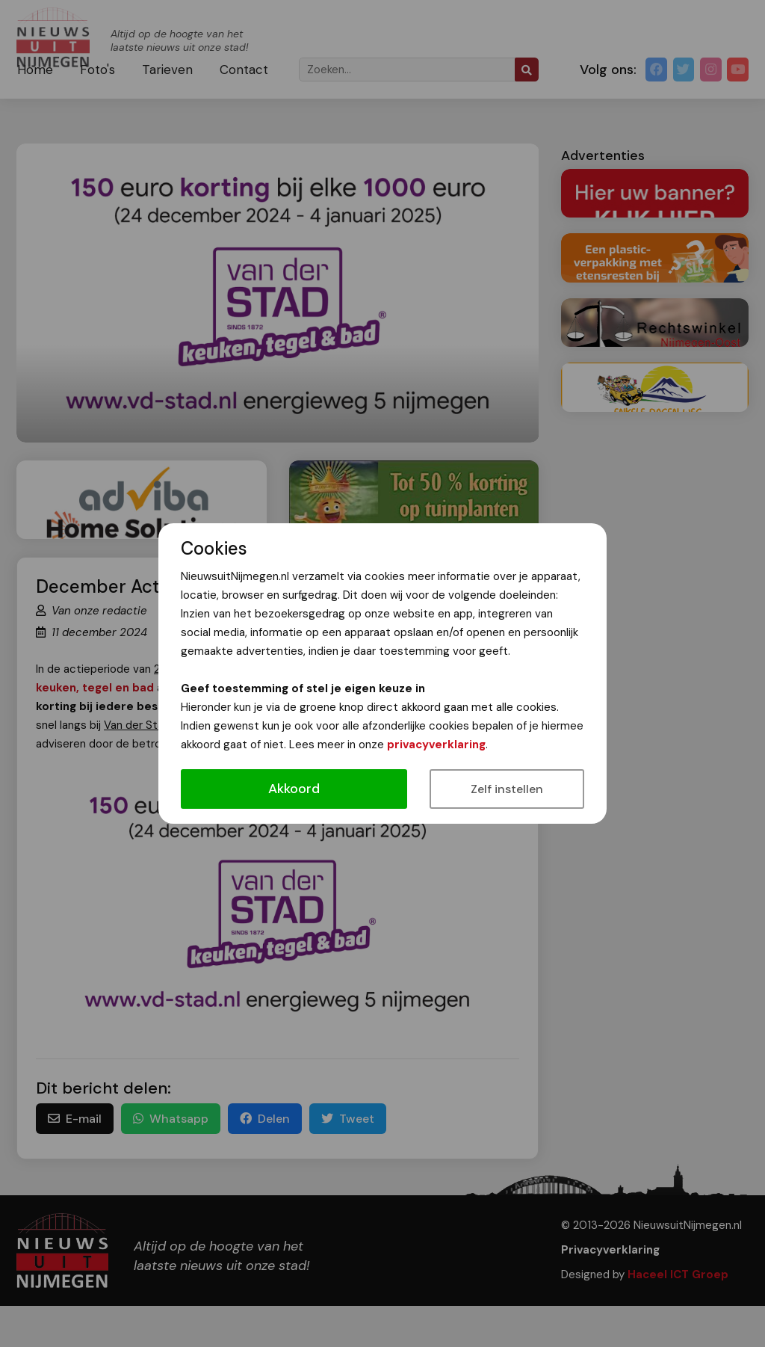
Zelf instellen (507, 789)
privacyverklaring (436, 744)
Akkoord (294, 789)
